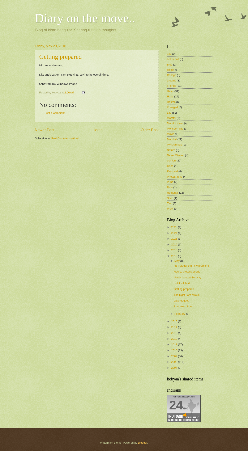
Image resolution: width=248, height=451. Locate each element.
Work (170, 208)
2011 (174, 344)
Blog (169, 64)
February (180, 313)
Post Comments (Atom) (65, 138)
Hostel (171, 102)
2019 (174, 244)
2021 (174, 238)
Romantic (172, 192)
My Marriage (174, 144)
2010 (174, 350)
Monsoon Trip (175, 128)
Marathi (171, 117)
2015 (174, 321)
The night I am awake (187, 294)
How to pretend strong (187, 271)
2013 (174, 332)
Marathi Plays (175, 123)
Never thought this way (187, 277)
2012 (174, 338)
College (171, 75)
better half (173, 59)
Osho (170, 166)
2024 (174, 233)
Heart (170, 91)
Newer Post (44, 130)
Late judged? (181, 300)
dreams (171, 80)
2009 (174, 356)
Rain (169, 187)
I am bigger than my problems (191, 265)
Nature (171, 150)
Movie (170, 133)
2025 (174, 227)
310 (169, 53)
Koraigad (172, 107)
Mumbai (172, 139)
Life (169, 112)
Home (98, 130)
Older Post (150, 130)
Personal (172, 171)
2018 (174, 250)
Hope (170, 96)
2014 (174, 327)
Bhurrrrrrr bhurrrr (184, 306)
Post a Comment (54, 112)
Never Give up (175, 155)
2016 (174, 256)
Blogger (142, 442)
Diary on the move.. (85, 18)
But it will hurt (182, 283)
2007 (174, 367)
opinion (171, 160)
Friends (171, 85)
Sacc (170, 198)
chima (170, 69)
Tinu (169, 203)
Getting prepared (60, 56)
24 (176, 405)
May (177, 260)
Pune (170, 182)
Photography (174, 176)
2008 (174, 361)
